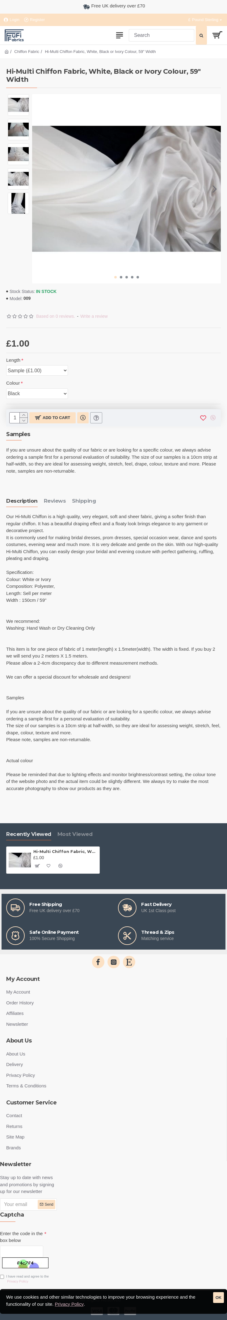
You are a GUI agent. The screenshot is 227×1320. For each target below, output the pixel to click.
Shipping (84, 501)
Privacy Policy (69, 1304)
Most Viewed (75, 834)
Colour (13, 383)
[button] (214, 189)
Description (22, 501)
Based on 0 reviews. (55, 316)
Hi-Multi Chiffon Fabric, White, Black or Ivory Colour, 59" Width (65, 851)
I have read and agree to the (24, 1279)
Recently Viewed (28, 834)
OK (219, 1297)
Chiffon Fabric (26, 51)
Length (13, 360)
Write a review (93, 316)
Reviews (55, 501)
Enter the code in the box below (21, 1237)
